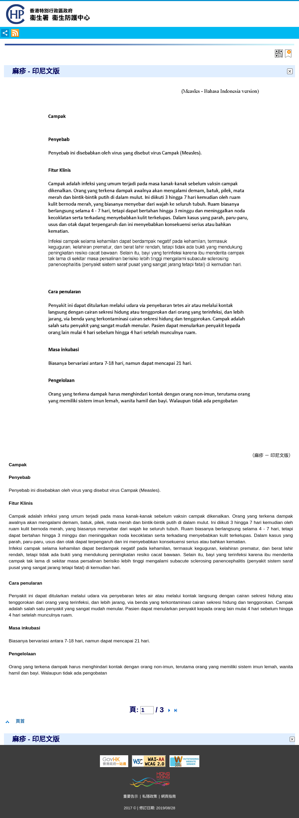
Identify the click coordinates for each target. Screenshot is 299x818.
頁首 (20, 721)
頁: (134, 709)
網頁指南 (168, 796)
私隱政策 (149, 796)
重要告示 (130, 796)
